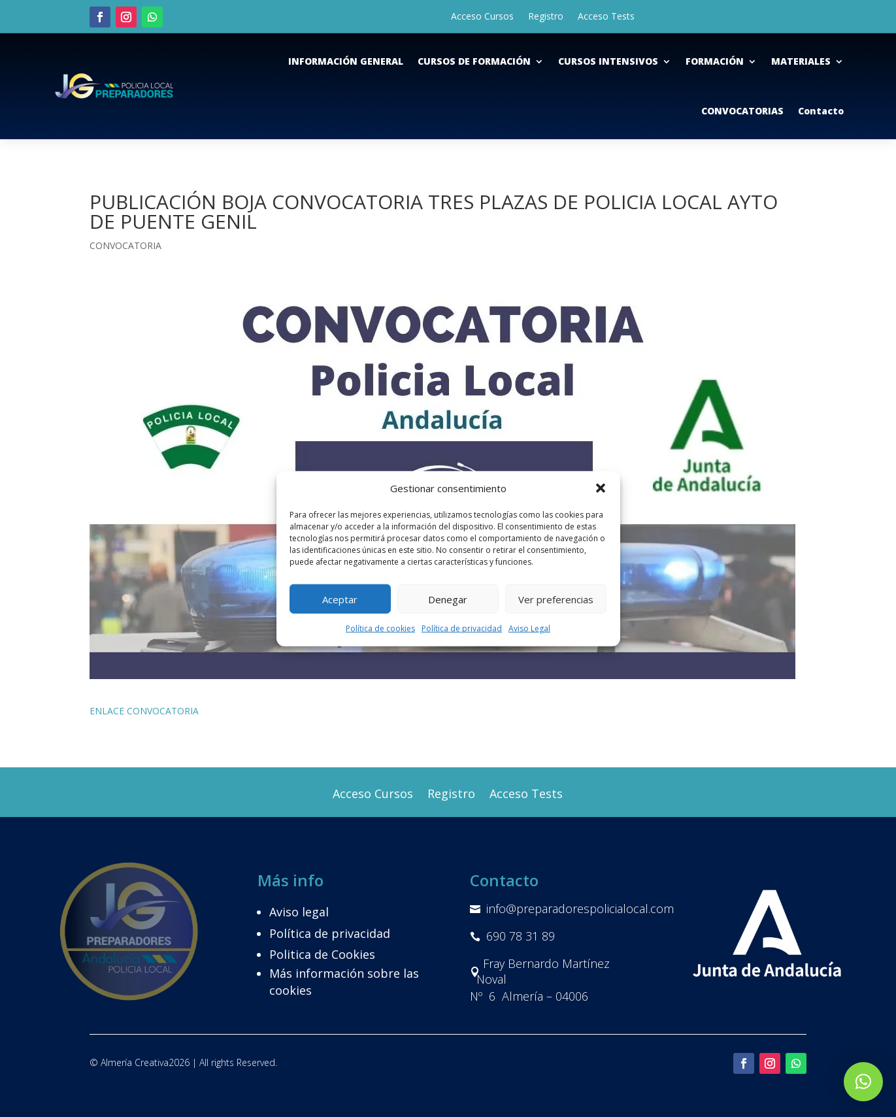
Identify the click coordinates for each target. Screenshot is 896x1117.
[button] (600, 488)
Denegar (447, 599)
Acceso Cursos (482, 17)
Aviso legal (299, 912)
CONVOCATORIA (125, 245)
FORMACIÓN (715, 61)
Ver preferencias (555, 599)
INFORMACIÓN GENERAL (345, 61)
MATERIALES (801, 61)
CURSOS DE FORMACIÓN (474, 61)
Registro (545, 17)
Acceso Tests (606, 17)
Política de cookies (380, 628)
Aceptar (339, 599)
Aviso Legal (529, 628)
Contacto (821, 111)
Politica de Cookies (322, 954)
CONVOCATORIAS (742, 111)
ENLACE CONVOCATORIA (144, 711)
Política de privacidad (462, 628)
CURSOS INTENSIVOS (608, 61)
